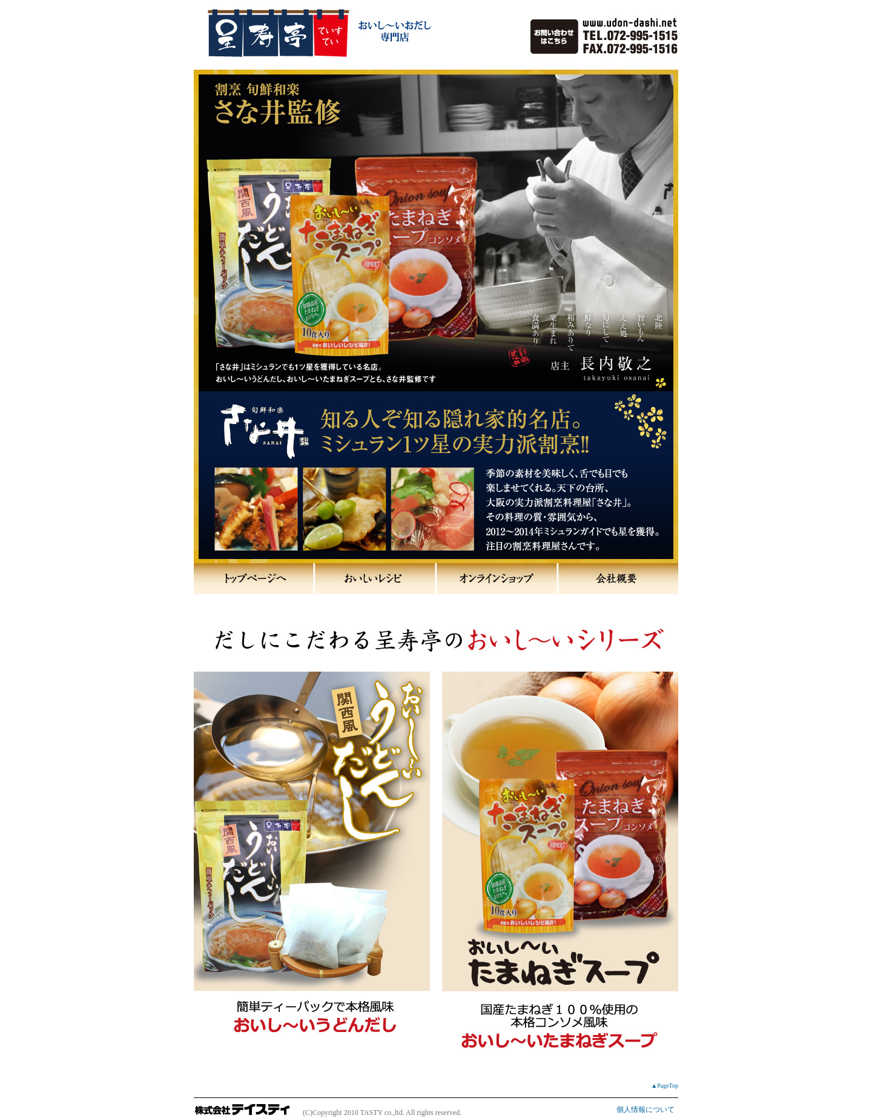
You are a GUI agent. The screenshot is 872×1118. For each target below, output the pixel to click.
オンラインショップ (496, 578)
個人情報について (645, 1109)
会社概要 (617, 578)
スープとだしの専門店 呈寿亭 (330, 91)
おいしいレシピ (375, 578)
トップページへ (254, 578)
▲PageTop (664, 1085)
